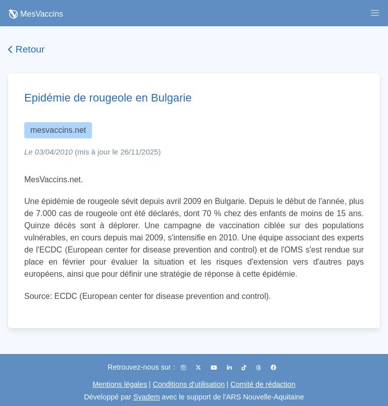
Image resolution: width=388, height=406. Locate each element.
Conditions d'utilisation (189, 384)
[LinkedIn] (230, 368)
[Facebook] (273, 368)
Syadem (146, 397)
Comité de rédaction (263, 384)
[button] (375, 13)
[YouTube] (215, 368)
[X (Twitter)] (199, 368)
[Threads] (259, 368)
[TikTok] (244, 368)
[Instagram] (184, 368)
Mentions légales (119, 384)
